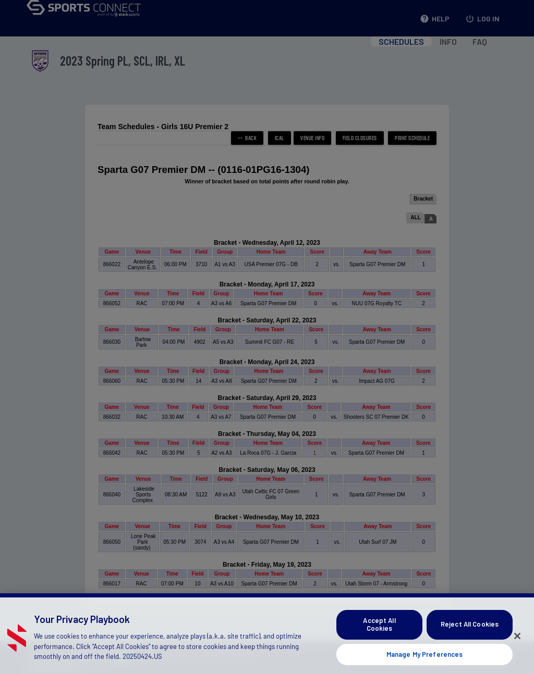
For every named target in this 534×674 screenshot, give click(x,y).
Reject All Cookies (470, 635)
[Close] (517, 645)
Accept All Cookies (379, 635)
